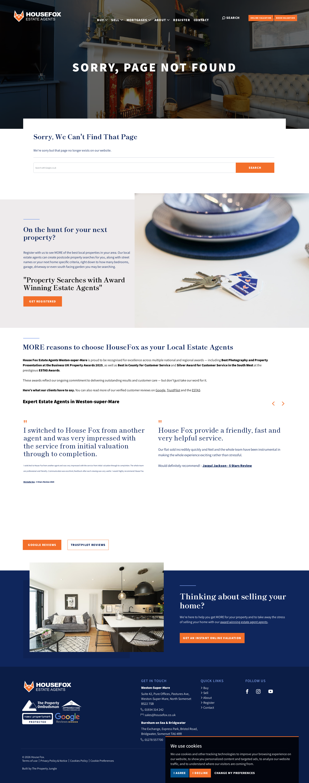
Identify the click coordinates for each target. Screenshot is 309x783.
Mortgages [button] (142, 17)
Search (255, 168)
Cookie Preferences (102, 761)
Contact (204, 17)
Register (184, 17)
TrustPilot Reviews (88, 545)
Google (160, 390)
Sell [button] (120, 17)
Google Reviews (42, 545)
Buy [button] (105, 17)
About (206, 698)
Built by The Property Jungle (39, 768)
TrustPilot (173, 390)
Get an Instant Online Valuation (212, 638)
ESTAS (196, 390)
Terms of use (30, 761)
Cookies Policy (79, 761)
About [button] (165, 17)
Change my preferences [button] (234, 773)
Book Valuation (285, 18)
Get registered (42, 301)
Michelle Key (29, 482)
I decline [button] (200, 773)
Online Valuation (261, 18)
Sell (204, 693)
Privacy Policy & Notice (53, 761)
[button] (273, 403)
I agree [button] (180, 773)
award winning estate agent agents (244, 622)
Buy (204, 688)
